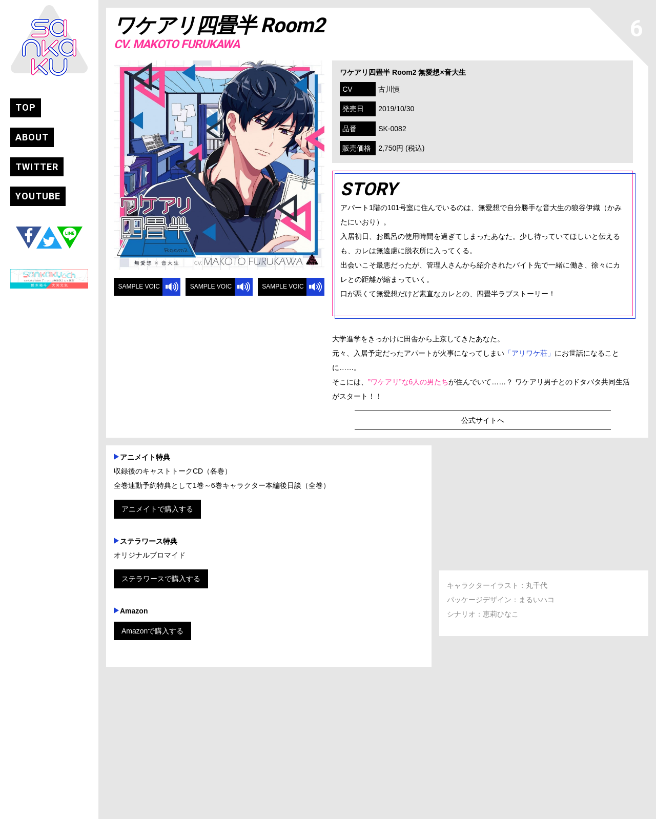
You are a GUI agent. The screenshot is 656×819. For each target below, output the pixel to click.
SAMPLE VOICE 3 (282, 289)
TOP (25, 108)
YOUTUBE (37, 197)
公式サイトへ (482, 420)
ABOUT (32, 137)
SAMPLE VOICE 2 (210, 289)
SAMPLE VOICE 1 (138, 289)
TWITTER (36, 167)
